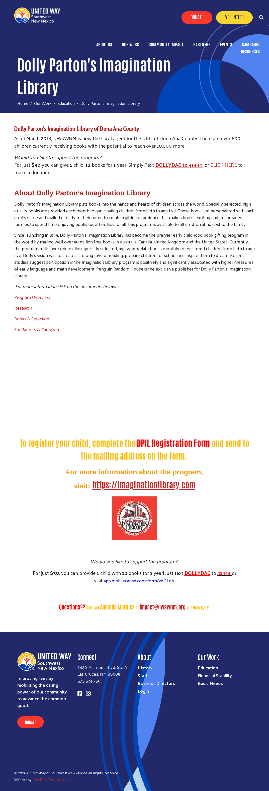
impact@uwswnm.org (163, 606)
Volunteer (234, 17)
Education (66, 103)
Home (22, 103)
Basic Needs (210, 683)
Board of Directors (156, 683)
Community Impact (166, 44)
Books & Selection (31, 318)
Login (143, 691)
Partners (201, 44)
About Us (104, 44)
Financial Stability (215, 675)
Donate (197, 17)
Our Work (130, 44)
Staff (143, 675)
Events (226, 44)
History (145, 667)
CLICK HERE (223, 164)
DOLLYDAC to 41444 (178, 164)
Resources (250, 51)
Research (23, 308)
